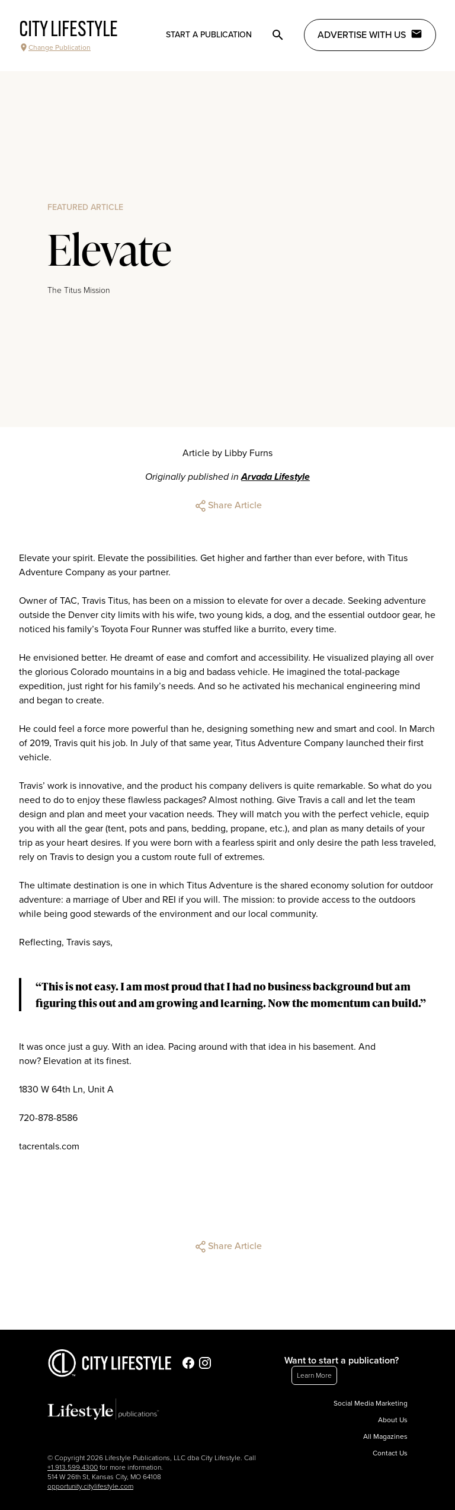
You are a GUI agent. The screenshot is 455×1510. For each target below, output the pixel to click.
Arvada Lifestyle (275, 477)
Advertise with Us (370, 34)
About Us (393, 1420)
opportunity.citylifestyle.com (90, 1486)
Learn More (314, 1375)
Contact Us (390, 1453)
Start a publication (209, 35)
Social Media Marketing (371, 1403)
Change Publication (55, 47)
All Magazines (385, 1436)
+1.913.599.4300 (72, 1467)
